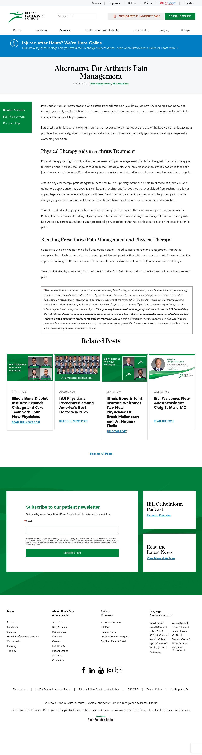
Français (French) (180, 627)
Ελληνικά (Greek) (158, 627)
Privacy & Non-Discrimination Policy (99, 690)
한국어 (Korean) (179, 644)
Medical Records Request (115, 637)
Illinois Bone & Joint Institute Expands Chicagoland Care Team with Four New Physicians (30, 408)
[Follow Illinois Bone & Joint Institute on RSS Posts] (119, 671)
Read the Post (117, 432)
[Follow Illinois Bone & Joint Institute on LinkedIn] (92, 671)
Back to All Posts (101, 454)
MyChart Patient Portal (113, 641)
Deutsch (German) (181, 639)
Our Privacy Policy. (33, 544)
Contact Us (58, 660)
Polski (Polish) (156, 631)
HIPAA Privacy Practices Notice (53, 690)
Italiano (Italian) (179, 631)
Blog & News (59, 627)
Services (11, 632)
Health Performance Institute (23, 637)
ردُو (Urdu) (177, 635)
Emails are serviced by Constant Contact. (101, 542)
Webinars (57, 656)
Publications (59, 632)
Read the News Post (26, 422)
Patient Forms (108, 632)
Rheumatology (121, 84)
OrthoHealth (14, 641)
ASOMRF (133, 690)
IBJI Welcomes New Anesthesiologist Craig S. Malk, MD (172, 403)
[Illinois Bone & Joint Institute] (26, 17)
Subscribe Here (72, 553)
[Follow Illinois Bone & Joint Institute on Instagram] (110, 671)
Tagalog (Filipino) (158, 648)
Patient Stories (60, 651)
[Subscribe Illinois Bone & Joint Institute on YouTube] (101, 671)
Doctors (11, 623)
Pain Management (100, 84)
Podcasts (57, 637)
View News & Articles (161, 558)
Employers (114, 3)
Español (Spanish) (180, 623)
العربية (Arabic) (157, 623)
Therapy (11, 651)
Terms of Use (20, 690)
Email (29, 521)
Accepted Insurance (112, 623)
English (188, 3)
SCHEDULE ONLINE (180, 16)
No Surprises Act (180, 690)
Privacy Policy (154, 690)
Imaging (11, 646)
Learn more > (169, 48)
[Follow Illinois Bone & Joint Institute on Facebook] (83, 671)
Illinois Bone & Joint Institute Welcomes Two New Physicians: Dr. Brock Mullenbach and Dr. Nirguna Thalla (124, 412)
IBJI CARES (58, 646)
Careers (96, 3)
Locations (12, 627)
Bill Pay (132, 3)
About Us (57, 623)
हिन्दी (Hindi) (155, 653)
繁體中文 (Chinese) (159, 635)
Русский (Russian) (158, 644)
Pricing (148, 3)
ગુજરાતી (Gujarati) (158, 639)
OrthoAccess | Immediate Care (136, 16)
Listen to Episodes (159, 515)
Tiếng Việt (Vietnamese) (178, 649)
